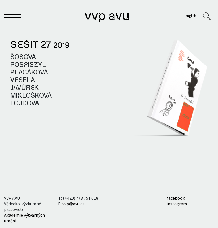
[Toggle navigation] (12, 17)
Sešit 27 (40, 45)
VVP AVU (107, 16)
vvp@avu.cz (73, 203)
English (190, 15)
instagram (177, 203)
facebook (176, 198)
